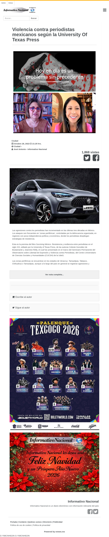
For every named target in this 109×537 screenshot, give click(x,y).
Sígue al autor (21, 307)
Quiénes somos (34, 522)
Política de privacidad (41, 525)
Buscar (34, 18)
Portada (13, 522)
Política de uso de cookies (20, 525)
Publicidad (57, 522)
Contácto (23, 522)
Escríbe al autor (22, 297)
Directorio (47, 522)
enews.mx (60, 532)
